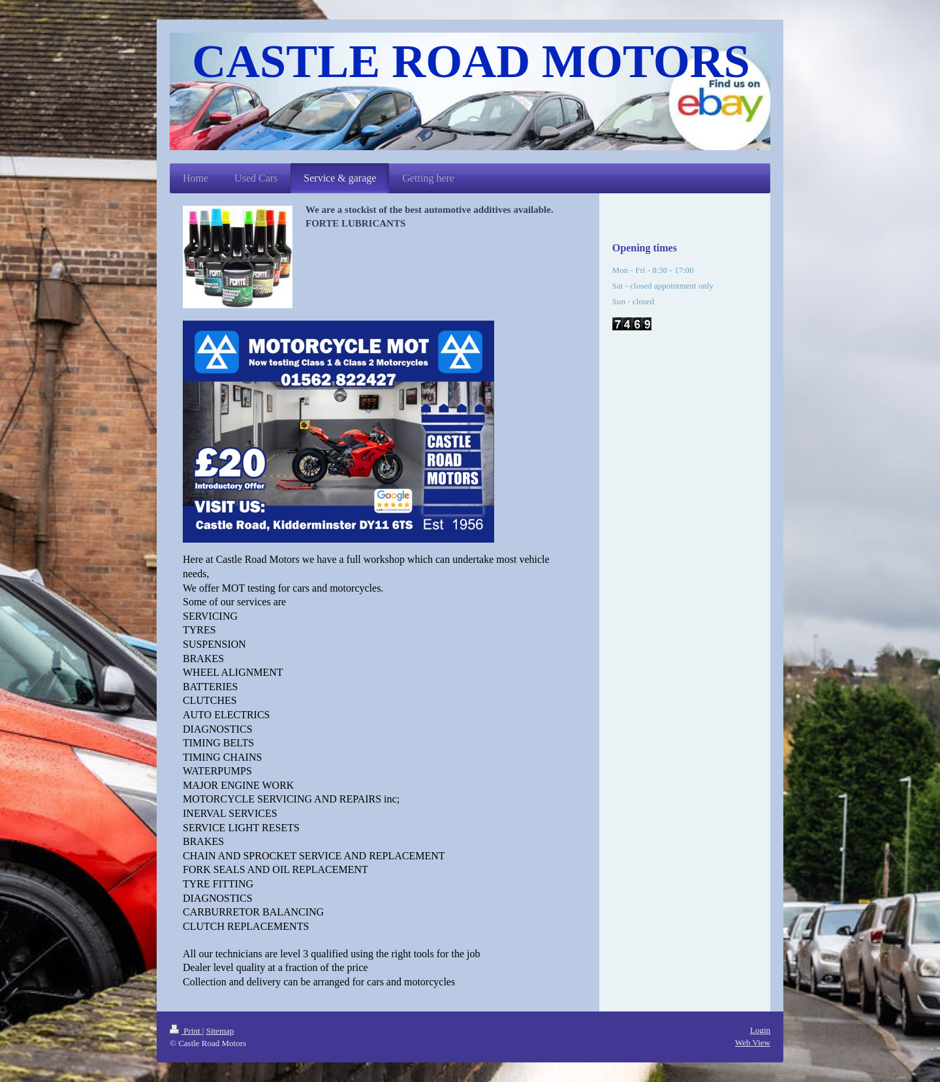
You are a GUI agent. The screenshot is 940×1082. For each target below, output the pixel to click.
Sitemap (220, 1031)
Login (760, 1030)
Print (186, 1031)
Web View (752, 1042)
